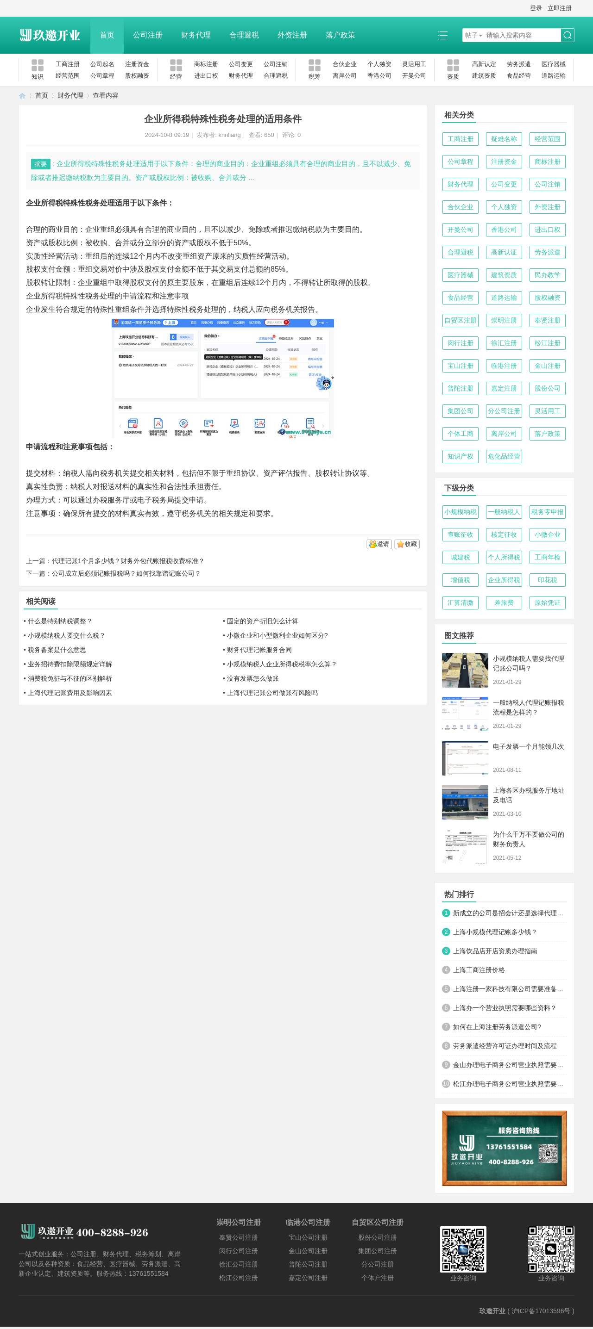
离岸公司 (345, 75)
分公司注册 (504, 411)
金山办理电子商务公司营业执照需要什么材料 (510, 1064)
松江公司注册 (238, 1277)
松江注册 (548, 343)
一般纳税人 (504, 511)
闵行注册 (460, 343)
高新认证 (504, 252)
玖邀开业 (492, 1311)
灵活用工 (414, 64)
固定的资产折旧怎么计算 (262, 621)
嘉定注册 (504, 388)
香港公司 (379, 75)
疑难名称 (504, 139)
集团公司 (460, 411)
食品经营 (519, 75)
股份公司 (548, 388)
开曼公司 (414, 75)
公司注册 (148, 35)
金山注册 (548, 365)
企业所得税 (504, 580)
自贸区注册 (460, 320)
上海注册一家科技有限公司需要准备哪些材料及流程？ (510, 989)
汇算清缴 (460, 602)
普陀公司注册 (308, 1264)
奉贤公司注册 (238, 1237)
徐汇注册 (504, 343)
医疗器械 (554, 64)
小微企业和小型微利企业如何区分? (277, 635)
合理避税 (244, 35)
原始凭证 (548, 602)
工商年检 (548, 557)
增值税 (460, 580)
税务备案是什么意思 (57, 649)
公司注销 (276, 64)
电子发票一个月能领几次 (528, 746)
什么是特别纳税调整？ (60, 621)
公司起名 (102, 64)
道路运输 (554, 75)
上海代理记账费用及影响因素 (70, 692)
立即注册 (560, 8)
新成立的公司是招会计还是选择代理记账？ (510, 913)
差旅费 (504, 602)
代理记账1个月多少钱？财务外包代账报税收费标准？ (128, 561)
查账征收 (460, 534)
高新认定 (484, 64)
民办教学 (548, 275)
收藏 (411, 543)
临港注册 (504, 365)
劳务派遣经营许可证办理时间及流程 (505, 1046)
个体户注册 (377, 1277)
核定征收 (504, 534)
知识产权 (460, 456)
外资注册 (292, 35)
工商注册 (68, 64)
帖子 (471, 35)
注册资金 (137, 64)
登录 (536, 8)
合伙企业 (345, 64)
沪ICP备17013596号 (541, 1311)
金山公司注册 (308, 1250)
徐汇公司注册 (238, 1264)
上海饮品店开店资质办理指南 (495, 951)
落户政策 (340, 35)
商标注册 (206, 64)
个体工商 (460, 433)
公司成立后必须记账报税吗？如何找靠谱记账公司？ (126, 573)
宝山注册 (460, 365)
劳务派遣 (519, 64)
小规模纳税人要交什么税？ (67, 635)
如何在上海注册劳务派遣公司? (497, 1027)
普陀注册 (460, 388)
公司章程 (102, 75)
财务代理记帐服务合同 (259, 649)
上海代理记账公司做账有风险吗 (272, 692)
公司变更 (241, 64)
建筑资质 (484, 75)
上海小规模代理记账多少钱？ (495, 932)
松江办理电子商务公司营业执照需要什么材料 (510, 1083)
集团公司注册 (377, 1250)
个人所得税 (504, 557)
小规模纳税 (460, 511)
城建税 (460, 557)
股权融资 (137, 75)
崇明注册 (504, 320)
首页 (107, 35)
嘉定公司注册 (308, 1277)
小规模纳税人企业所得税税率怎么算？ (282, 664)
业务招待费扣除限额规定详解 (70, 664)
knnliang (229, 134)
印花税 (547, 580)
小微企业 (548, 534)
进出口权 (206, 75)
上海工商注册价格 (479, 970)
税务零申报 (547, 511)
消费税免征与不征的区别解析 (70, 678)
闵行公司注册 (238, 1250)
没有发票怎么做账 (253, 678)
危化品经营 (504, 456)
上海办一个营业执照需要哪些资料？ (505, 1008)
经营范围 (68, 75)
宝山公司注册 (308, 1237)
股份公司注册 (377, 1237)
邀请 (383, 543)
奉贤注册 (548, 320)
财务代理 (196, 35)
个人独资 (379, 64)
